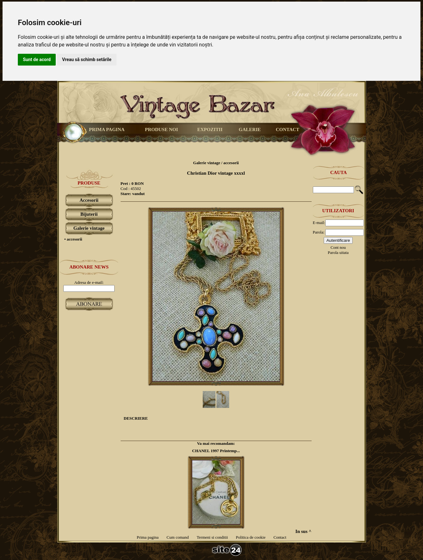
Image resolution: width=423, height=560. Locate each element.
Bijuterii (88, 214)
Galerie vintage (89, 228)
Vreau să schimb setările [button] (86, 59)
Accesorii (89, 200)
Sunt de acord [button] (37, 59)
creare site (185, 550)
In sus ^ (303, 531)
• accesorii (73, 239)
